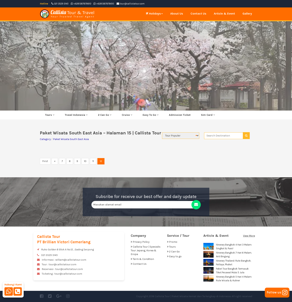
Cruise (127, 115)
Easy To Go (150, 115)
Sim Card (208, 115)
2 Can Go (104, 115)
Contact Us (198, 13)
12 (101, 161)
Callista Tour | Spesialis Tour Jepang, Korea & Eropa (146, 250)
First (45, 161)
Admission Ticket (180, 115)
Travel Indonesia (76, 115)
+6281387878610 (81, 3)
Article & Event (224, 13)
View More (249, 235)
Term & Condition (142, 259)
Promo (172, 241)
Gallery (247, 13)
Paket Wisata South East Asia (71, 139)
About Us (176, 13)
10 (85, 161)
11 (93, 161)
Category (45, 139)
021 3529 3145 (59, 3)
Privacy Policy (140, 241)
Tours (49, 115)
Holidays (154, 13)
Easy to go (174, 256)
